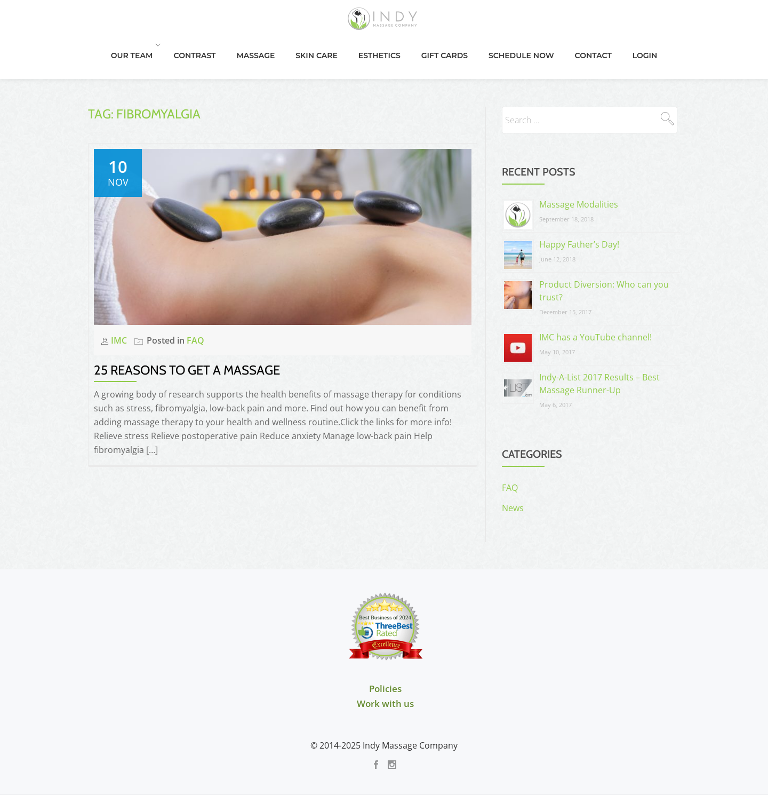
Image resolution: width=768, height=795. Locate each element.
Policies (385, 646)
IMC (120, 298)
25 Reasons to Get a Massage (187, 327)
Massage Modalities (578, 162)
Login (673, 56)
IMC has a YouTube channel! (595, 294)
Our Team (173, 56)
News (513, 465)
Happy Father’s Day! (579, 202)
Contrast (234, 56)
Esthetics (414, 56)
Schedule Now (553, 56)
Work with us (385, 661)
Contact (623, 56)
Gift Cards (477, 56)
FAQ (195, 298)
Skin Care (353, 56)
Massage (293, 56)
